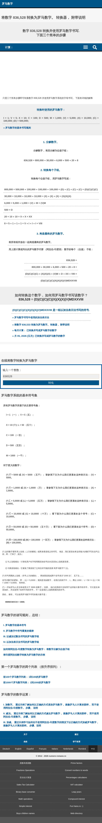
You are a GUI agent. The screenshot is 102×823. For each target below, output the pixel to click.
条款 (25, 742)
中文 (93, 749)
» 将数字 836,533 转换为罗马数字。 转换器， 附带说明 (40, 324)
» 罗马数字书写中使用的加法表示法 (30, 317)
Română (82, 749)
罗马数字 (7, 3)
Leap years (76, 792)
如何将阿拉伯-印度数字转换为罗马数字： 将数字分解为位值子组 (36, 649)
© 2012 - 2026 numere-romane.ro (51, 756)
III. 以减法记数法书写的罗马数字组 (21, 636)
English (18, 749)
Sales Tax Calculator (25, 785)
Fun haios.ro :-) (76, 806)
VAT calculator (76, 785)
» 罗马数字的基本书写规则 (17, 127)
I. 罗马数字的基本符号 (14, 625)
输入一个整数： (12, 370)
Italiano (55, 749)
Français (42, 749)
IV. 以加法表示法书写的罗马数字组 (21, 642)
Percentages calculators (76, 777)
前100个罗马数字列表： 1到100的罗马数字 (25, 677)
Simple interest (25, 806)
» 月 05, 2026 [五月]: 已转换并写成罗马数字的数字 (38, 336)
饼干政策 (76, 742)
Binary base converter (25, 792)
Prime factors (76, 763)
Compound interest (76, 799)
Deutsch (6, 749)
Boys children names (25, 813)
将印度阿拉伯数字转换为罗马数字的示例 (24, 654)
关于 (25, 734)
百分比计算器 (25, 777)
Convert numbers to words (76, 770)
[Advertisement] (51, 72)
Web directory (76, 813)
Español (30, 749)
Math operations (26, 799)
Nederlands (68, 749)
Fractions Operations (25, 770)
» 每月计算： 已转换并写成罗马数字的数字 (34, 330)
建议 (76, 734)
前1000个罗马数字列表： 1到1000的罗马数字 (26, 682)
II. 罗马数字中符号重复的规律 (18, 630)
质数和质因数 (25, 763)
